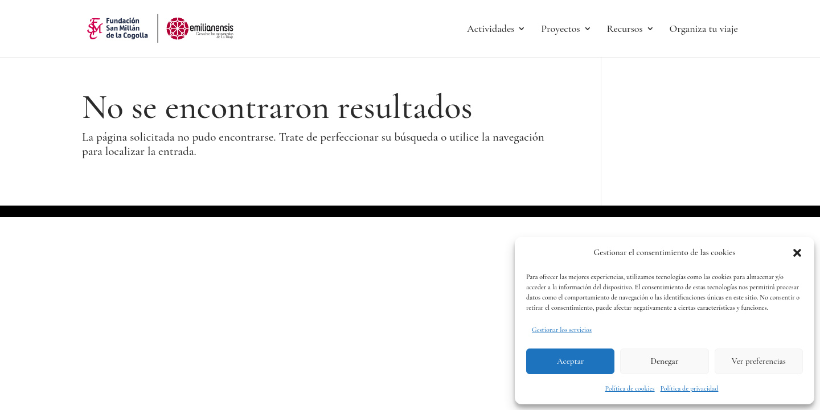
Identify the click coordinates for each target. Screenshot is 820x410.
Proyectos (560, 29)
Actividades (490, 29)
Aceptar (570, 361)
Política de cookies (630, 388)
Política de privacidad (690, 388)
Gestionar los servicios (562, 330)
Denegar (665, 361)
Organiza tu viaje (704, 29)
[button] (797, 253)
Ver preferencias (759, 361)
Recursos (624, 29)
